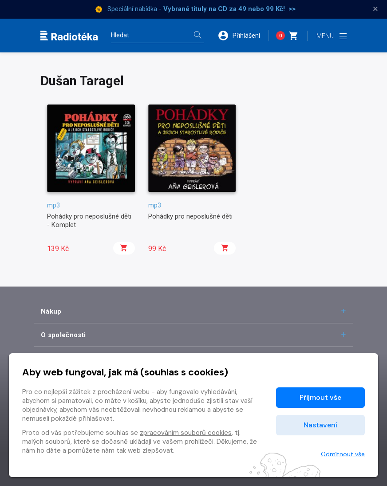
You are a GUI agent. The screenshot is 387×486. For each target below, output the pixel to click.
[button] (243, 35)
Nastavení (320, 425)
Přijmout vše (320, 397)
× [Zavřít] (375, 9)
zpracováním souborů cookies (186, 432)
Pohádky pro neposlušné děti (190, 216)
